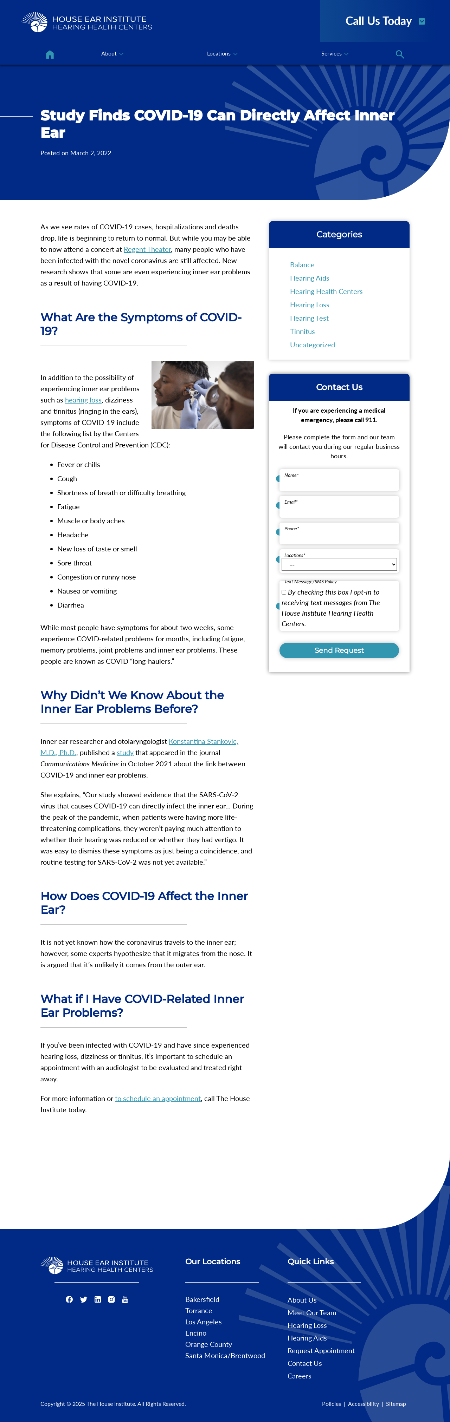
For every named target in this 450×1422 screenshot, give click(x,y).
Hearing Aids (309, 278)
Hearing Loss (309, 304)
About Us (302, 1300)
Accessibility (363, 1403)
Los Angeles (203, 1321)
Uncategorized (312, 344)
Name (291, 475)
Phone (291, 528)
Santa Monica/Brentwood (225, 1355)
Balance (302, 264)
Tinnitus (302, 331)
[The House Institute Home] (86, 22)
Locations (295, 555)
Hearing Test (309, 318)
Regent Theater (147, 249)
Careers (299, 1375)
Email (291, 502)
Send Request (339, 650)
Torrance (198, 1310)
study (125, 752)
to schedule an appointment (158, 1098)
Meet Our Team (312, 1312)
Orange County (208, 1344)
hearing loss (83, 399)
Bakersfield (202, 1299)
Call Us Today (386, 20)
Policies (331, 1403)
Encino (195, 1333)
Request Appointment (321, 1350)
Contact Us (305, 1363)
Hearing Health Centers (326, 291)
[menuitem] (49, 54)
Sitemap (396, 1403)
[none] (111, 54)
